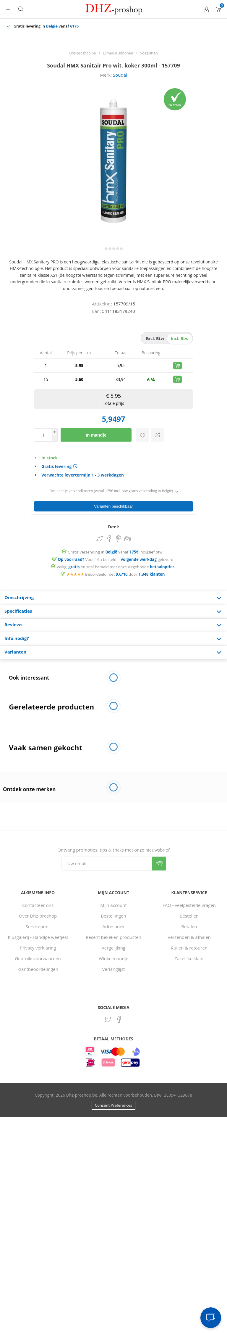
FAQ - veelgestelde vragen (189, 895)
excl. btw (155, 338)
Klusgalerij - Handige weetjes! (38, 927)
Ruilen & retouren (189, 937)
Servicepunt (38, 916)
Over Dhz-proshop (38, 905)
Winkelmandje (113, 948)
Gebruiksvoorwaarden (38, 948)
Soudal (120, 75)
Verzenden (159, 853)
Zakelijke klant (189, 948)
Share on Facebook (109, 528)
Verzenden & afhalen (189, 927)
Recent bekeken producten (113, 927)
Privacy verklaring (38, 937)
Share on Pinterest (118, 528)
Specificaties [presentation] (18, 601)
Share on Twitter (99, 528)
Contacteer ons (37, 895)
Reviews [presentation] (13, 614)
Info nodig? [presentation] (16, 628)
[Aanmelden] (106, 853)
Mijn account (113, 895)
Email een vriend (127, 529)
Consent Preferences (113, 1095)
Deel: (113, 516)
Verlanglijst (113, 959)
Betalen (189, 916)
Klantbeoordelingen (37, 959)
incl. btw (180, 338)
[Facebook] (119, 1009)
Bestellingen (113, 905)
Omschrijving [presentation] (19, 587)
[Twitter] (108, 1009)
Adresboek (114, 916)
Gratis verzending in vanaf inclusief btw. (115, 541)
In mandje (96, 434)
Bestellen (189, 905)
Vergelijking (113, 937)
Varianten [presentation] (15, 641)
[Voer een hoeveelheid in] (43, 435)
